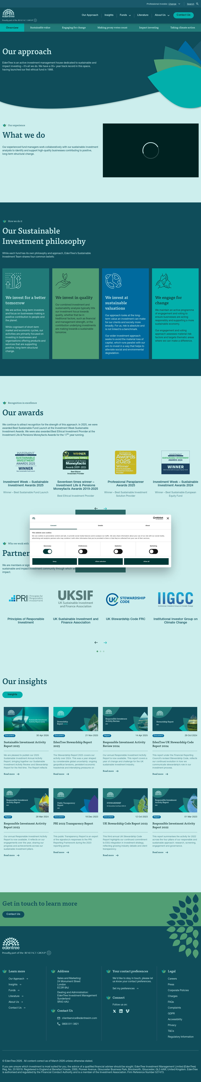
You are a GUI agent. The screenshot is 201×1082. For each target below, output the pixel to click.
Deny (54, 561)
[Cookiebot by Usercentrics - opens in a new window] (149, 518)
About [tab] (147, 525)
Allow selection (100, 561)
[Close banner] (168, 518)
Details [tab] (100, 525)
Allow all (146, 561)
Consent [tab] (53, 525)
